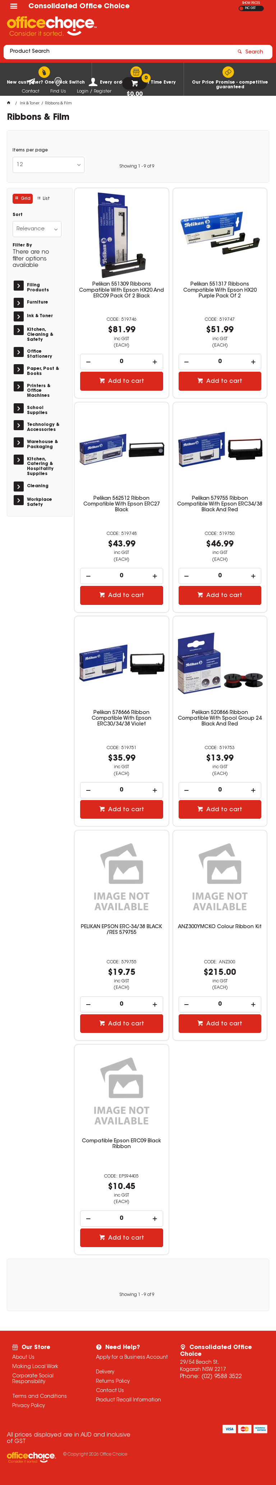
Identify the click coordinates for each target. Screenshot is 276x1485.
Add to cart (125, 381)
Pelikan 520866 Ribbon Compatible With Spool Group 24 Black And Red (220, 718)
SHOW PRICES (251, 3)
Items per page (30, 150)
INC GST (250, 8)
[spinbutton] (121, 362)
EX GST (241, 8)
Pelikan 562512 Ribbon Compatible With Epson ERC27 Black (121, 504)
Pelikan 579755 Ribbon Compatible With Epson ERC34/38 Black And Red (219, 504)
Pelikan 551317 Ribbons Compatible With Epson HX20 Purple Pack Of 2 (220, 290)
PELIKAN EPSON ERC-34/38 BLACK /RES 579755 (121, 930)
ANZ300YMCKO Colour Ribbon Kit (220, 927)
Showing (137, 166)
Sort (18, 215)
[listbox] (48, 165)
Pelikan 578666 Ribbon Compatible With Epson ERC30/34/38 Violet (121, 718)
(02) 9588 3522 (221, 1377)
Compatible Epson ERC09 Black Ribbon (121, 1144)
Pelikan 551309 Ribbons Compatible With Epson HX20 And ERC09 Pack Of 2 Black (121, 290)
